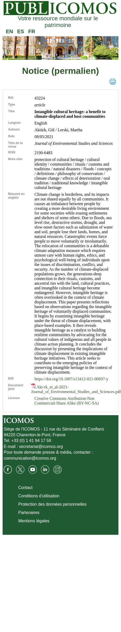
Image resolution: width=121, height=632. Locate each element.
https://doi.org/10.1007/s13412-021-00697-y (71, 379)
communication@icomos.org (30, 458)
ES (20, 31)
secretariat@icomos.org (41, 446)
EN (9, 31)
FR (31, 31)
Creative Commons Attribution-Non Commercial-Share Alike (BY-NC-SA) (66, 400)
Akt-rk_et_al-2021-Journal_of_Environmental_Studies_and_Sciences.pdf (76, 389)
